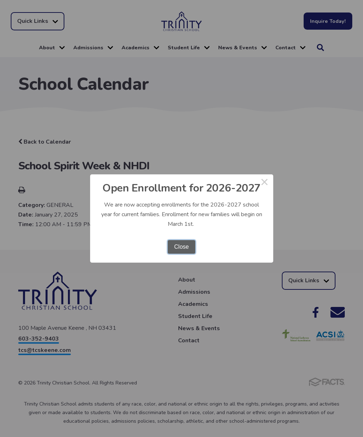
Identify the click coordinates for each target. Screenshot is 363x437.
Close (181, 247)
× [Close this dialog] (264, 183)
